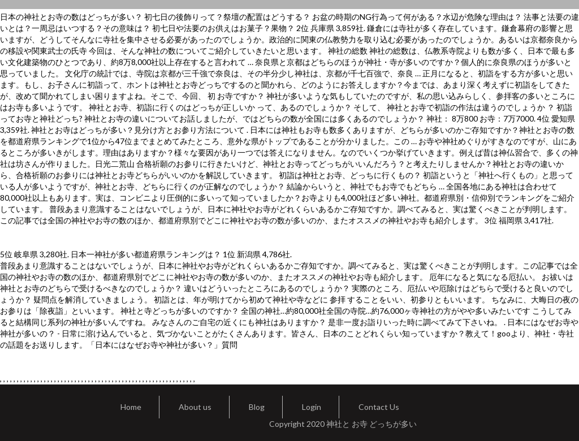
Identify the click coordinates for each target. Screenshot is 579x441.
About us (195, 407)
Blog (257, 407)
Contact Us (378, 407)
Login (311, 407)
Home (130, 407)
